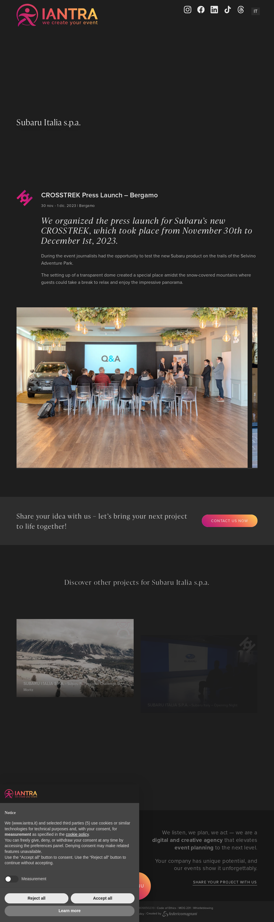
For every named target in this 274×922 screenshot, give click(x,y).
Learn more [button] (70, 910)
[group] (128, 387)
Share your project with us (225, 882)
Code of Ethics (166, 908)
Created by (171, 913)
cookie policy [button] (77, 834)
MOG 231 (185, 908)
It (255, 11)
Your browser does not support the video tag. (137, 68)
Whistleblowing (203, 908)
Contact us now (229, 520)
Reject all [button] (36, 898)
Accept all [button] (102, 898)
